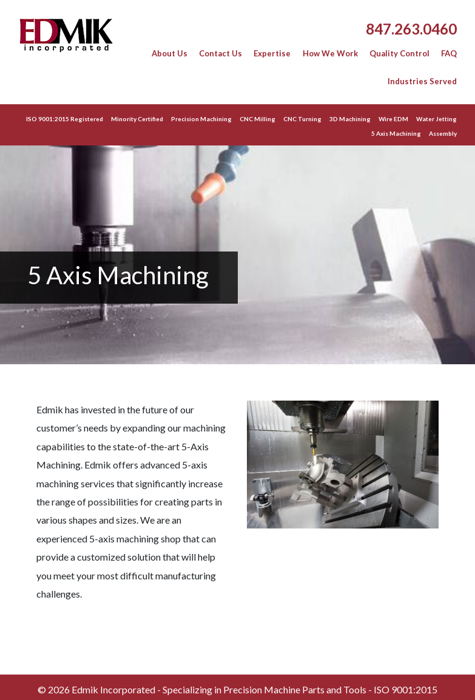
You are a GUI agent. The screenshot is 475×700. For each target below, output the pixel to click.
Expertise (272, 53)
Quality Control (399, 53)
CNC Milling (257, 118)
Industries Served (422, 81)
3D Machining (350, 118)
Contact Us (220, 53)
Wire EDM (393, 118)
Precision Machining (201, 118)
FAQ (449, 53)
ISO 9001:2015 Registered (64, 118)
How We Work (330, 53)
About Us (169, 53)
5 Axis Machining (396, 133)
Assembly (443, 133)
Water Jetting (436, 118)
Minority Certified (137, 118)
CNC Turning (302, 118)
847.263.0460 (411, 29)
